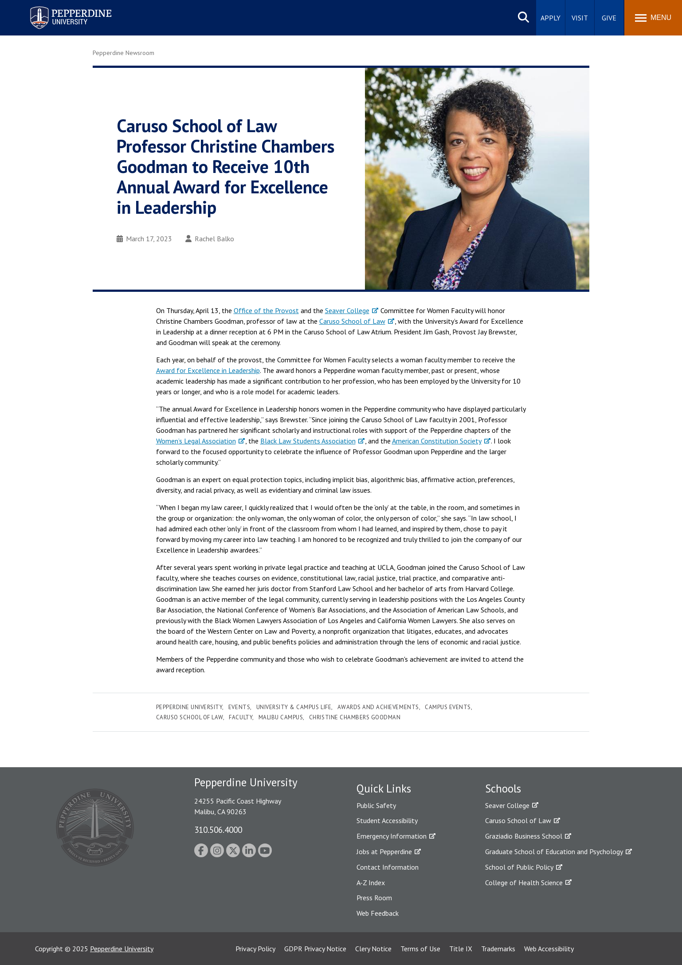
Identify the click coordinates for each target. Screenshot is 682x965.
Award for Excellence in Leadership (208, 370)
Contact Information (388, 867)
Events (239, 707)
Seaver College (347, 310)
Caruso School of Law (352, 321)
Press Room (374, 897)
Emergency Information (392, 836)
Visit (580, 17)
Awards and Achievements (378, 707)
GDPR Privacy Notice (315, 948)
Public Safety (376, 805)
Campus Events (448, 707)
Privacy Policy (255, 948)
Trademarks (498, 948)
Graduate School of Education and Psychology (554, 851)
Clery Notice (373, 948)
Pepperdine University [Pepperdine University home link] (60, 8)
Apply (550, 17)
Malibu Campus (281, 717)
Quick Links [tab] (384, 788)
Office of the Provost (266, 310)
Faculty (240, 717)
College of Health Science (524, 882)
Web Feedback (378, 913)
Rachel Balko (209, 238)
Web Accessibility (549, 948)
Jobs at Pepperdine (384, 851)
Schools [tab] (503, 788)
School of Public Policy (519, 867)
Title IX (460, 948)
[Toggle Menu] (653, 17)
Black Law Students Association (308, 440)
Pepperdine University (189, 707)
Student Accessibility (387, 820)
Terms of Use (420, 948)
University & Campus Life (293, 707)
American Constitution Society (437, 440)
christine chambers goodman (355, 717)
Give (609, 17)
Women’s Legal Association (196, 440)
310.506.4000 (218, 829)
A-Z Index (371, 882)
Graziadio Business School (523, 836)
